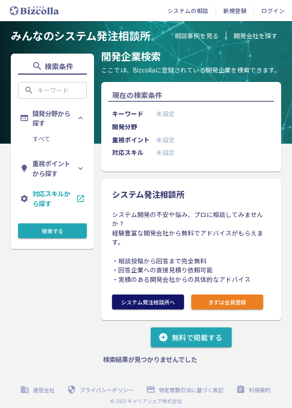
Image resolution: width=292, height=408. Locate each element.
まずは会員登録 (227, 302)
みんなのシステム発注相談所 (81, 35)
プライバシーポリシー (101, 389)
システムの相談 (187, 10)
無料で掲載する (191, 337)
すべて (41, 138)
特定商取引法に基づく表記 (185, 389)
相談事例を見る (197, 35)
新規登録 (235, 10)
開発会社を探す (256, 35)
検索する (52, 230)
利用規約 (254, 389)
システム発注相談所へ (148, 302)
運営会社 (38, 389)
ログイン (273, 10)
